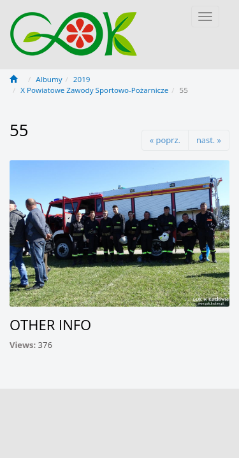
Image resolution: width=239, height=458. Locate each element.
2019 (82, 79)
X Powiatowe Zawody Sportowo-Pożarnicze (94, 90)
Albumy (49, 79)
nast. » (208, 140)
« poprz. (165, 140)
